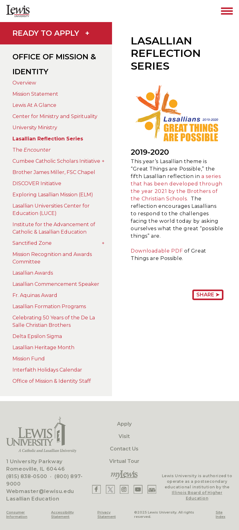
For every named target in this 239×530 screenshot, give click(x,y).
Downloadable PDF (157, 251)
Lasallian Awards (32, 273)
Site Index (220, 514)
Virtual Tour (124, 461)
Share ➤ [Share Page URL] (207, 295)
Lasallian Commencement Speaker (55, 284)
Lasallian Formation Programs (49, 306)
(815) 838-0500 (26, 476)
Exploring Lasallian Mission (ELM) (52, 195)
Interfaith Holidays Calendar (47, 370)
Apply (124, 424)
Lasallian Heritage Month (43, 347)
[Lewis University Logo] (18, 11)
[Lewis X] (110, 489)
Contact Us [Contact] (124, 449)
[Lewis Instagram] (124, 489)
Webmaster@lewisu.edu (40, 491)
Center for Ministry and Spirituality (54, 116)
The (31, 150)
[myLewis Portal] (124, 475)
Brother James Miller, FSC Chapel (53, 172)
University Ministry (34, 127)
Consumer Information (16, 514)
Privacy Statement (106, 514)
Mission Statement (35, 94)
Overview (24, 83)
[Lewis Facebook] (96, 489)
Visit (124, 436)
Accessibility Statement (62, 514)
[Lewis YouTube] (138, 489)
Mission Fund (28, 359)
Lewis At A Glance (34, 105)
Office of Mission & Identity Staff (51, 381)
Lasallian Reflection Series (47, 139)
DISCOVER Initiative (36, 183)
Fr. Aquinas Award (34, 295)
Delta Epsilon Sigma (37, 336)
